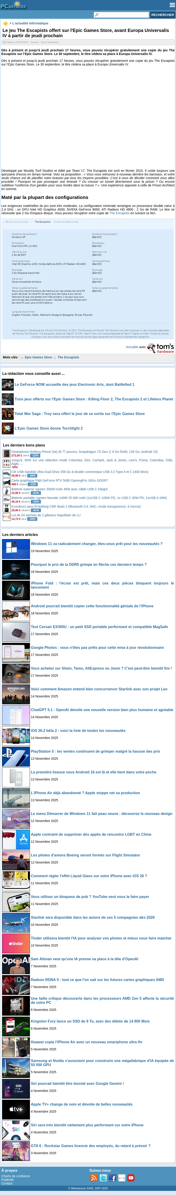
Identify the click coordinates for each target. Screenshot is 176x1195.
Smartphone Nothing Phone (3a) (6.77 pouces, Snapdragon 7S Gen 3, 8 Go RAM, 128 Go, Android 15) (84, 452)
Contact (6, 1183)
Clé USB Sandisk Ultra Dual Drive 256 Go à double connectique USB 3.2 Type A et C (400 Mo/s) (79, 472)
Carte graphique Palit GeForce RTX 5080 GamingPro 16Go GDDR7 (59, 480)
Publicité (7, 1180)
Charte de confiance (15, 1176)
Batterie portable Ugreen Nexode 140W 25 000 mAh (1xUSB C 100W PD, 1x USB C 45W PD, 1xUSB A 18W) (89, 498)
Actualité (132, 347)
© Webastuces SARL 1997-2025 (88, 1188)
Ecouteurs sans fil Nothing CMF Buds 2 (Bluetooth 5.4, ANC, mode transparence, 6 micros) (76, 506)
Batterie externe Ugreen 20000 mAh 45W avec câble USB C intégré (59, 489)
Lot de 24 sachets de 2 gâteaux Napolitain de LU (46, 515)
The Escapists (119, 213)
